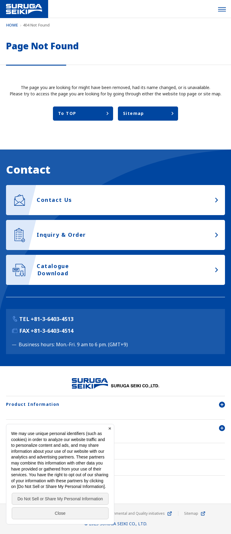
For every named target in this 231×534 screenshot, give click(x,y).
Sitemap (191, 513)
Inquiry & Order (26, 483)
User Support (115, 428)
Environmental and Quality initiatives (134, 513)
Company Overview (30, 451)
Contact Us (20, 467)
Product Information (115, 404)
